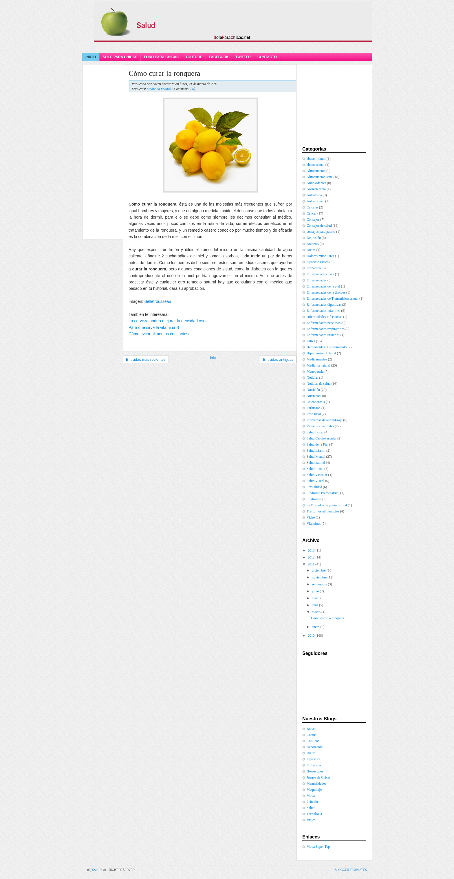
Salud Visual (315, 481)
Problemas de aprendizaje (324, 420)
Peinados (313, 802)
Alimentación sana (320, 177)
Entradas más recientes (146, 359)
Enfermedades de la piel (323, 286)
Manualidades (316, 783)
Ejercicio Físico (318, 262)
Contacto (267, 57)
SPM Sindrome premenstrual (327, 505)
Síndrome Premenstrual (323, 493)
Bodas (311, 729)
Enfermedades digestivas (324, 305)
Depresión (314, 238)
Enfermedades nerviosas (323, 323)
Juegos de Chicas (319, 777)
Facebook (219, 57)
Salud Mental (316, 457)
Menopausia (315, 371)
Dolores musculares (320, 256)
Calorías (312, 207)
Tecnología (314, 814)
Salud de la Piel (317, 444)
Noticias (312, 378)
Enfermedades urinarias (323, 335)
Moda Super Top (318, 847)
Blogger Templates (351, 869)
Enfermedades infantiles (323, 311)
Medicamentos (317, 359)
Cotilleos (313, 741)
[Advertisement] (227, 47)
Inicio (90, 57)
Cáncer (311, 213)
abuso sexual (316, 165)
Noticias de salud (319, 384)
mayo (316, 598)
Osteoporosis (316, 402)
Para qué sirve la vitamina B (154, 327)
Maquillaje (314, 790)
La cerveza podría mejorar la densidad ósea (168, 320)
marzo (316, 612)
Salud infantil (316, 450)
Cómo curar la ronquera (164, 73)
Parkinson (314, 408)
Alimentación (316, 171)
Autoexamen (315, 201)
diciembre (319, 570)
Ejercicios (314, 759)
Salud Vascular (317, 475)
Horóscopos (315, 771)
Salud (310, 808)
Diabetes (313, 244)
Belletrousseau (157, 301)
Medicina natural (159, 89)
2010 (311, 635)
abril (315, 605)
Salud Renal (315, 469)
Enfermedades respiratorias (326, 329)
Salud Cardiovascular (321, 438)
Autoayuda (314, 195)
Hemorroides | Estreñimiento (327, 347)
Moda (311, 796)
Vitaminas (314, 523)
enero (316, 627)
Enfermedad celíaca (320, 274)
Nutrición (313, 390)
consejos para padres (321, 232)
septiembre (319, 584)
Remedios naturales (320, 426)
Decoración (315, 747)
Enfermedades (317, 280)
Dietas (311, 250)
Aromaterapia (316, 189)
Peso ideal (314, 414)
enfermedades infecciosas (324, 317)
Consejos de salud (319, 226)
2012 (311, 557)
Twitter (243, 57)
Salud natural (316, 463)
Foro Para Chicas (161, 57)
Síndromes (314, 499)
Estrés (311, 341)
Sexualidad (314, 487)
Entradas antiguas (278, 359)
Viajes (311, 820)
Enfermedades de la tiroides (326, 292)
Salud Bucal (315, 432)
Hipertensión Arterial (321, 353)
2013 (311, 550)
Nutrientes (314, 396)
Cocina (311, 735)
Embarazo (314, 268)
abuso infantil (316, 159)
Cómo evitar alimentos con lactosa (160, 334)
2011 (311, 564)
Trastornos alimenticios (323, 511)
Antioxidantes (316, 183)
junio (315, 591)
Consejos (313, 219)
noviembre (319, 577)
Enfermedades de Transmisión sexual (332, 298)
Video (311, 517)
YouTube (193, 57)
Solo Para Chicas (120, 57)
